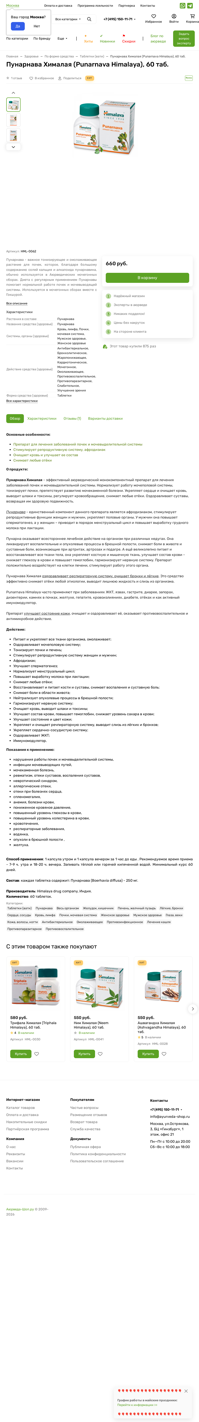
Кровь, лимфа (45, 915)
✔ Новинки (107, 38)
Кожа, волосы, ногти (22, 922)
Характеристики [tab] (41, 418)
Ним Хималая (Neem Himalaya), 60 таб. (91, 1025)
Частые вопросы (84, 1108)
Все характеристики (22, 401)
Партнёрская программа (27, 1129)
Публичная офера (85, 1147)
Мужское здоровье (147, 915)
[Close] (186, 1391)
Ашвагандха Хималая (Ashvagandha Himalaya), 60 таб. (162, 1027)
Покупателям (82, 1100)
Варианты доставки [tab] (105, 418)
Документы (80, 1139)
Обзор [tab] (15, 418)
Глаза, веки (174, 915)
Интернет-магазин (23, 1100)
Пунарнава (44, 908)
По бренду (41, 38)
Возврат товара (83, 1122)
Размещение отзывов (88, 1115)
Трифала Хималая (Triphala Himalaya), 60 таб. (33, 1025)
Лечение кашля (159, 922)
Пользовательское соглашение (97, 1161)
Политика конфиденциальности (98, 1154)
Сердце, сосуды (19, 915)
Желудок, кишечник (98, 908)
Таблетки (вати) (19, 908)
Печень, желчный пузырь (137, 908)
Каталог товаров (20, 1108)
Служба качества (85, 1129)
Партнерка (126, 6)
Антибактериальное (57, 922)
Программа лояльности (95, 6)
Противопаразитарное (24, 929)
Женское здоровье (115, 915)
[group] (104, 170)
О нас (11, 1147)
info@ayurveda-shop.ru (170, 1116)
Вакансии (14, 1161)
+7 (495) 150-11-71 (118, 19)
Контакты (147, 6)
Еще (61, 38)
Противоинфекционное (125, 922)
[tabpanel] (99, 682)
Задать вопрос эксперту (184, 38)
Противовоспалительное (65, 929)
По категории (17, 38)
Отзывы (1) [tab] (72, 418)
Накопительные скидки (26, 1122)
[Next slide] (13, 147)
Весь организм (68, 908)
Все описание (16, 303)
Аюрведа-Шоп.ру (20, 1209)
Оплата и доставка (58, 6)
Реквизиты (15, 1154)
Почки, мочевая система (78, 915)
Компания (15, 1139)
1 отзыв (16, 78)
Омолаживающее (90, 922)
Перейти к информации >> (137, 1405)
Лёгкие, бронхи (171, 908)
